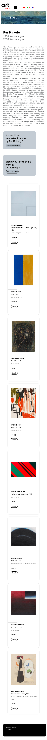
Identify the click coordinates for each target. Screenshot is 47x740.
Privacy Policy (11, 727)
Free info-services (13, 145)
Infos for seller (12, 172)
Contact (9, 729)
